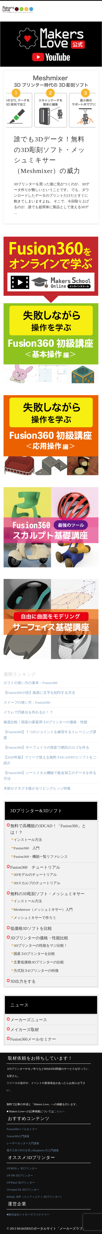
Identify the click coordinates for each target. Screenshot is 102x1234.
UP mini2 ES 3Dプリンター (23, 1189)
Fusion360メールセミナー (33, 1039)
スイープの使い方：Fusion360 (27, 702)
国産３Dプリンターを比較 (34, 954)
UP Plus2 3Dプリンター (21, 1182)
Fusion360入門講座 (18, 1136)
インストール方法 (28, 840)
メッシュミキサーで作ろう (35, 918)
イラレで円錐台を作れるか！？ (28, 712)
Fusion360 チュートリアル (35, 867)
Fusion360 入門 (27, 848)
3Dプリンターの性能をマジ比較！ (40, 945)
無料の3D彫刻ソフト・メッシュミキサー (47, 894)
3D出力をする (23, 981)
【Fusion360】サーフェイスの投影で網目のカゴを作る (46, 747)
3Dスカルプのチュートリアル (37, 883)
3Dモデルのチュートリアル (35, 875)
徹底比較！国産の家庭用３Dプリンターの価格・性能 (45, 722)
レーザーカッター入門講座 (23, 1143)
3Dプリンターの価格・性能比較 (39, 938)
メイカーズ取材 (24, 1029)
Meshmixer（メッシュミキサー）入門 (43, 909)
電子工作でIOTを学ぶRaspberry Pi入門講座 (32, 1150)
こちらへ (59, 1111)
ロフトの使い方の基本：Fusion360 (30, 683)
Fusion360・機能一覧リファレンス (41, 856)
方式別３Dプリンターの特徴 (36, 971)
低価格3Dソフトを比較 (31, 928)
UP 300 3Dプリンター (20, 1175)
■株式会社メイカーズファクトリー (28, 1214)
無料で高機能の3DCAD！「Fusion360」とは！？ (48, 829)
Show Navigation (95, 9)
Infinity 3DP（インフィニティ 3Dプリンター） (35, 1196)
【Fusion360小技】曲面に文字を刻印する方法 (39, 693)
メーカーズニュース (28, 1020)
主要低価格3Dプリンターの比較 (39, 962)
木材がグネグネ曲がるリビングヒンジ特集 (37, 788)
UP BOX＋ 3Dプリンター (22, 1168)
